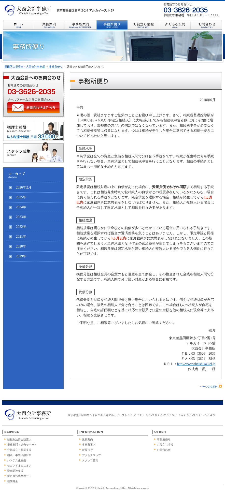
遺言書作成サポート (19, 475)
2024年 (21, 207)
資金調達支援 (15, 470)
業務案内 (87, 439)
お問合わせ (163, 449)
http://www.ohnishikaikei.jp (196, 364)
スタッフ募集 (90, 460)
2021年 (21, 236)
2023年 (21, 217)
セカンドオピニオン (19, 465)
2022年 (21, 227)
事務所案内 (89, 444)
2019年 (21, 256)
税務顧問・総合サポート (22, 444)
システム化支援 (16, 460)
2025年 (21, 197)
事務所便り (56, 66)
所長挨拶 (87, 449)
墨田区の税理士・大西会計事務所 (24, 66)
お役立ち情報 (165, 444)
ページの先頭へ (211, 386)
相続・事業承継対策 (19, 455)
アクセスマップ (91, 455)
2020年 (21, 246)
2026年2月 (23, 187)
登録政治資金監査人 (19, 439)
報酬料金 (12, 481)
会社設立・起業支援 (19, 449)
